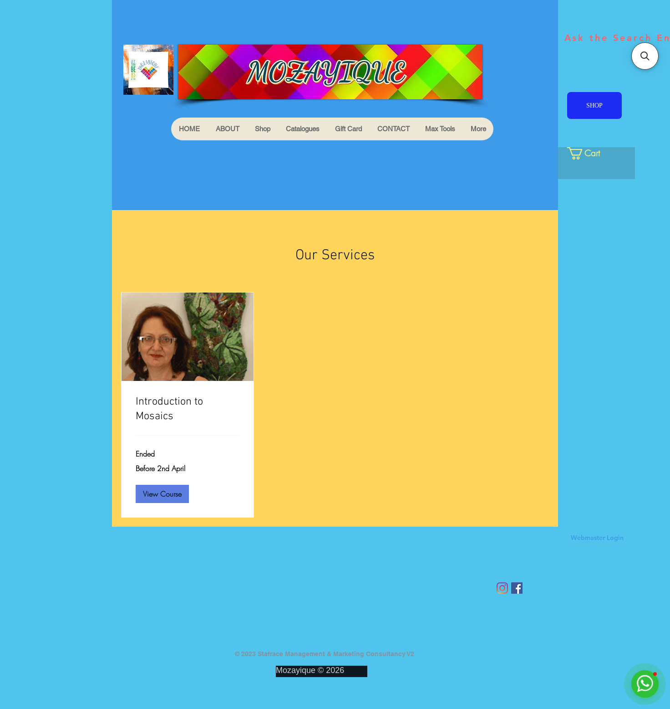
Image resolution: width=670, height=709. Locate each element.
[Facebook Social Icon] (517, 588)
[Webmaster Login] (596, 538)
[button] (162, 494)
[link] (590, 153)
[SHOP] (594, 105)
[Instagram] (502, 588)
